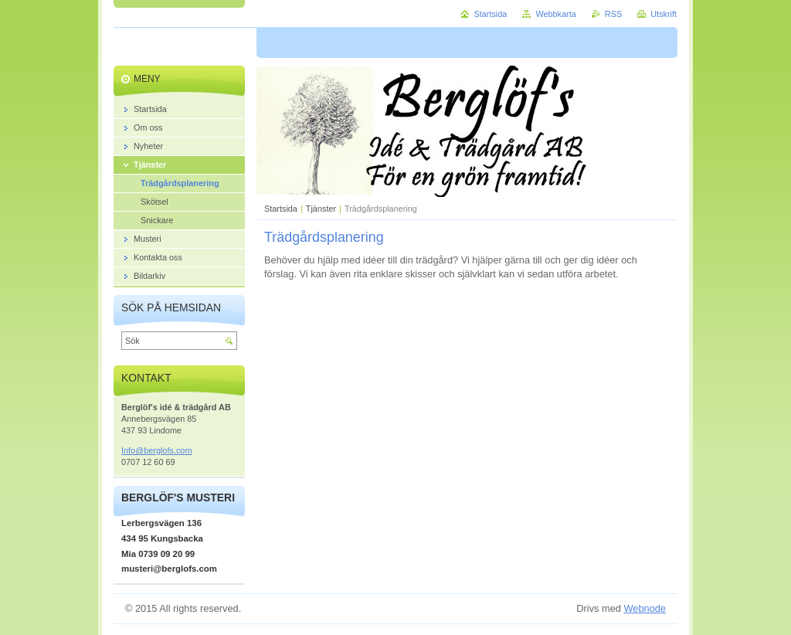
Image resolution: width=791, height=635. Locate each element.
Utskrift (663, 14)
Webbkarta (555, 14)
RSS (613, 14)
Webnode (644, 608)
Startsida (280, 208)
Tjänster (321, 208)
